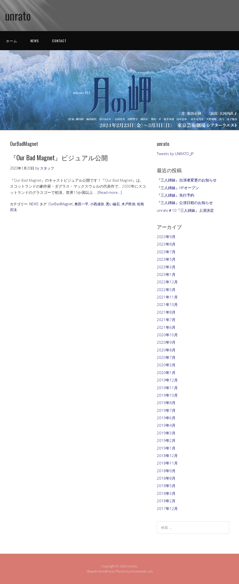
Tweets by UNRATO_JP (175, 153)
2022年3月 (166, 289)
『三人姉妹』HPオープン (178, 187)
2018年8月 (166, 478)
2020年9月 (166, 342)
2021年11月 (167, 296)
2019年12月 (167, 379)
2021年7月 (166, 319)
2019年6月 (166, 417)
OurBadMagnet (60, 204)
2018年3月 (166, 493)
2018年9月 (166, 470)
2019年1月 (166, 448)
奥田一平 (81, 204)
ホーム (11, 40)
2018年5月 (166, 485)
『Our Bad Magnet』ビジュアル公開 (59, 157)
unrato (18, 15)
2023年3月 (166, 266)
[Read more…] (110, 192)
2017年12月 (167, 508)
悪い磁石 (113, 204)
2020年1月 (166, 372)
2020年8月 (166, 349)
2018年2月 (166, 500)
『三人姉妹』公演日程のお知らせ (185, 202)
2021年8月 (166, 312)
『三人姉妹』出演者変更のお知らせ (187, 179)
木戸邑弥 (128, 204)
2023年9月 (166, 236)
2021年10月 (167, 304)
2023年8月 (166, 244)
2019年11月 (167, 387)
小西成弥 (97, 204)
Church (91, 571)
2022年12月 (167, 281)
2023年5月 (166, 259)
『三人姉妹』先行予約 (175, 195)
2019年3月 (166, 432)
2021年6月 (166, 327)
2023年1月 (166, 274)
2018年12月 (167, 455)
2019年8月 (166, 402)
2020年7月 (166, 357)
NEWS (34, 40)
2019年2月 (166, 440)
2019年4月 (166, 425)
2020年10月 (167, 334)
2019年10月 (167, 395)
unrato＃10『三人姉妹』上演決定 (185, 210)
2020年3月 (166, 364)
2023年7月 (166, 251)
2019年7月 (166, 410)
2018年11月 (167, 462)
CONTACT (59, 40)
